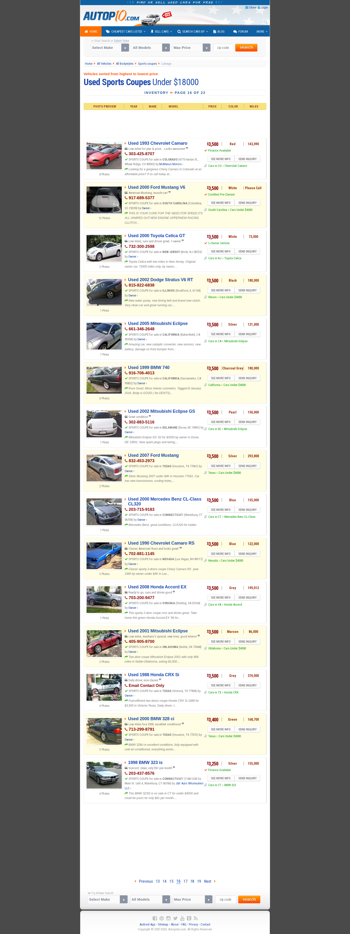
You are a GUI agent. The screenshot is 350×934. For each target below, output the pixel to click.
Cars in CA (214, 342)
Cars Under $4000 (241, 210)
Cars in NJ (214, 259)
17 (185, 881)
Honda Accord (233, 605)
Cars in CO (215, 166)
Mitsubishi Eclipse (235, 342)
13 (158, 881)
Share (252, 7)
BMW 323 (230, 786)
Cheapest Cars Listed (124, 31)
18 (192, 881)
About (175, 924)
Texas (212, 473)
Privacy (193, 924)
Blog (219, 31)
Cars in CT (214, 517)
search (246, 47)
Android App (147, 924)
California (214, 385)
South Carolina (217, 210)
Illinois (212, 298)
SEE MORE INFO (220, 159)
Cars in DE (214, 429)
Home (91, 31)
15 (171, 881)
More (260, 31)
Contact (205, 924)
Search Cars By (191, 31)
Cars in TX (214, 693)
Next (210, 881)
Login (264, 7)
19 (199, 881)
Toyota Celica (232, 259)
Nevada (213, 561)
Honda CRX (231, 693)
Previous (143, 881)
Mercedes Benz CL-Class (239, 517)
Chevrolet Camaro (236, 166)
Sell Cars (160, 31)
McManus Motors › (171, 164)
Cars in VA (214, 605)
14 (164, 881)
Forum (240, 31)
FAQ (183, 924)
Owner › (146, 208)
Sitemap (163, 924)
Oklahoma (214, 649)
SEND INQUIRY (248, 159)
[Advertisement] (175, 123)
